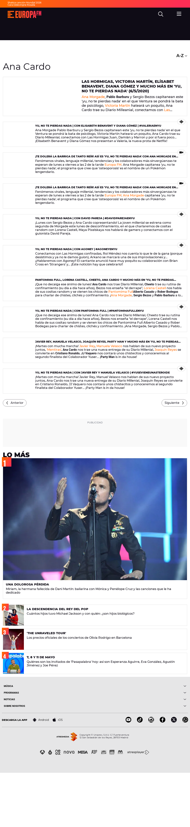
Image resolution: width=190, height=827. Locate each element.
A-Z (181, 55)
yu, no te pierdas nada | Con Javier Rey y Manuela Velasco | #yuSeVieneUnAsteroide (102, 421)
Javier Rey (87, 389)
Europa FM (113, 174)
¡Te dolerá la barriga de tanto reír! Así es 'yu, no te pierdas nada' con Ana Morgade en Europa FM (105, 168)
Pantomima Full (120, 324)
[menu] (179, 14)
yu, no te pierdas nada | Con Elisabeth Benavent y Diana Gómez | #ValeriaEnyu (98, 130)
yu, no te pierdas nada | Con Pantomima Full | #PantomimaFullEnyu (89, 348)
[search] (161, 14)
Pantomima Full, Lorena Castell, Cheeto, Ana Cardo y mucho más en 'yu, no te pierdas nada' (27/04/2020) (104, 313)
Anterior (17, 457)
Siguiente (172, 457)
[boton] (140, 740)
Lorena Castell (155, 320)
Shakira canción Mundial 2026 (24, 2)
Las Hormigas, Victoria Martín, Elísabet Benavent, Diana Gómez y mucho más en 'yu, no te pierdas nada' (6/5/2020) (132, 86)
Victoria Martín (117, 105)
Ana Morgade (93, 96)
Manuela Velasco (109, 389)
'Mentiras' (54, 393)
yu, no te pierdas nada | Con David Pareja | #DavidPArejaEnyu (85, 239)
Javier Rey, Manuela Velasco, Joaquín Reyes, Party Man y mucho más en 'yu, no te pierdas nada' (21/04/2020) (106, 386)
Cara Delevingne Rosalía (21, 4)
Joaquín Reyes (166, 393)
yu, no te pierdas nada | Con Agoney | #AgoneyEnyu (76, 275)
